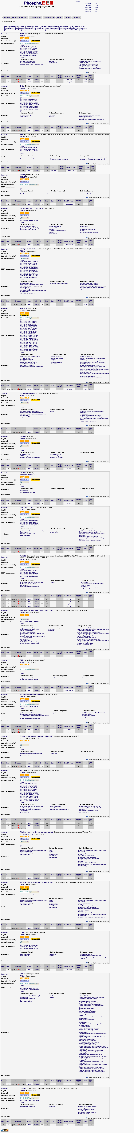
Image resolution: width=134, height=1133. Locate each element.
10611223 (36, 170)
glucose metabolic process (90, 678)
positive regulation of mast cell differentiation (92, 1046)
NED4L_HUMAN (32, 52)
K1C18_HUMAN (32, 789)
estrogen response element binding (30, 286)
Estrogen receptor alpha (56, 26)
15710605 (36, 130)
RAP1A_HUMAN (32, 785)
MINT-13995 (23, 321)
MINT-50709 (23, 264)
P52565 (22, 36)
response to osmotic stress (85, 628)
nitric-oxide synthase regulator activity (31, 284)
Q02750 (22, 560)
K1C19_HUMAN (32, 788)
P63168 (22, 210)
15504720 (36, 244)
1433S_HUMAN (33, 109)
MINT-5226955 (24, 342)
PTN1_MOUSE (33, 988)
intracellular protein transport (87, 857)
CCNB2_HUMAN (34, 341)
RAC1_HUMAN (33, 54)
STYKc (69, 552)
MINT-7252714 (24, 348)
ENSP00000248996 (26, 475)
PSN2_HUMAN (32, 321)
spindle (51, 850)
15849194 (36, 828)
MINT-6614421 (24, 273)
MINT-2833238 (24, 103)
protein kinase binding (27, 158)
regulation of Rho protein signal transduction (91, 867)
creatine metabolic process (87, 1043)
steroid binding (24, 287)
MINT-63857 (23, 49)
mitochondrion (53, 228)
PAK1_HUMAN (33, 793)
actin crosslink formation (87, 376)
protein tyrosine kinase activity (29, 586)
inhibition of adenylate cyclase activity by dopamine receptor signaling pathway (92, 367)
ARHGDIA (8, 26)
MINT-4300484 (24, 573)
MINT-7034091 (24, 150)
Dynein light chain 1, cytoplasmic (37, 26)
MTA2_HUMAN (33, 273)
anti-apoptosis (83, 62)
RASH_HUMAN (33, 797)
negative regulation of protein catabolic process (94, 369)
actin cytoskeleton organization (88, 532)
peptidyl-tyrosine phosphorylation (89, 1028)
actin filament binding (26, 365)
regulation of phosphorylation (88, 193)
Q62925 (22, 612)
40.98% (91, 79)
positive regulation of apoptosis (86, 635)
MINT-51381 (23, 334)
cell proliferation (84, 812)
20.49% (91, 732)
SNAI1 (71, 30)
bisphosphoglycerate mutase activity (31, 714)
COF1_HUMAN (33, 523)
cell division (81, 851)
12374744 (36, 304)
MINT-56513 (23, 792)
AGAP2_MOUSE (34, 990)
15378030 (36, 690)
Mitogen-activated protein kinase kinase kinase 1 (48, 28)
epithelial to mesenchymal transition (90, 955)
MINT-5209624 (24, 621)
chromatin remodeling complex (59, 283)
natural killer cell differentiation (88, 1045)
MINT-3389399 (24, 793)
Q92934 (22, 137)
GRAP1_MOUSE (34, 621)
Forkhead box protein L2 (79, 26)
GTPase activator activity (27, 62)
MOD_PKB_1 (54, 170)
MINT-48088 (23, 324)
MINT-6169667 (24, 267)
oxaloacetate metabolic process (88, 998)
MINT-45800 (23, 786)
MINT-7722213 (24, 990)
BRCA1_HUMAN (33, 262)
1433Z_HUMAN (33, 106)
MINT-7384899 (24, 945)
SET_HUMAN (33, 55)
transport (82, 230)
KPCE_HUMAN (33, 103)
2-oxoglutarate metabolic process (89, 1029)
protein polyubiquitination (84, 644)
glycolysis (85, 717)
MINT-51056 (23, 790)
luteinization (82, 1035)
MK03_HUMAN (33, 576)
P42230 (22, 976)
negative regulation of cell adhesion (90, 68)
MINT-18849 (23, 47)
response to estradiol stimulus (89, 283)
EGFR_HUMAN (33, 267)
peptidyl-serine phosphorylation (86, 637)
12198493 (36, 389)
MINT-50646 (23, 263)
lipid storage (82, 1007)
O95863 (22, 934)
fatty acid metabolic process (87, 1011)
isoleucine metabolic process (87, 1001)
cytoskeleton (53, 62)
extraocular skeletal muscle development (92, 411)
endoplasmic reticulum (56, 457)
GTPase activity (25, 454)
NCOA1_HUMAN (34, 266)
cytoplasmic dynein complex (57, 230)
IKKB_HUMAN (32, 324)
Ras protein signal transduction (90, 588)
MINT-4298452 (24, 54)
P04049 (22, 773)
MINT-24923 (23, 785)
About (76, 17)
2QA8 (85, 304)
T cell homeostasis (84, 1026)
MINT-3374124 (24, 107)
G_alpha (69, 468)
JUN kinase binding (26, 637)
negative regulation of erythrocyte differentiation (93, 1033)
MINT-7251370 (24, 346)
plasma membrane (56, 356)
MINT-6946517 (24, 797)
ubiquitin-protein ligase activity (29, 643)
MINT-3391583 (24, 572)
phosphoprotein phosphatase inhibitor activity (34, 193)
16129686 (36, 604)
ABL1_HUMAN (33, 343)
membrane (51, 630)
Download (49, 17)
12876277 (36, 599)
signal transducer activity (27, 363)
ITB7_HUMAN (33, 342)
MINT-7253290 (24, 349)
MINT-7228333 (24, 525)
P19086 (22, 438)
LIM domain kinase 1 (18, 28)
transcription (83, 226)
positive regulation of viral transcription (88, 632)
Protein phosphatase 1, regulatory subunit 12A (19, 30)
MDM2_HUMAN (33, 948)
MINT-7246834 (24, 345)
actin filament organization (86, 855)
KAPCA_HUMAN (34, 525)
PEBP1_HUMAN (34, 795)
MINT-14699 (23, 147)
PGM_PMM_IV (69, 690)
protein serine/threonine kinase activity (31, 531)
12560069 (36, 432)
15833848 (36, 969)
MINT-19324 (23, 783)
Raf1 (36, 30)
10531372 (36, 468)
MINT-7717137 (24, 152)
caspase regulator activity (28, 417)
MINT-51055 (23, 789)
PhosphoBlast (19, 17)
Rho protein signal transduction (88, 65)
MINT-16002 (23, 570)
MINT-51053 (23, 788)
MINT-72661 (23, 336)
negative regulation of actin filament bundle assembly (93, 633)
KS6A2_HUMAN (34, 105)
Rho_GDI (69, 79)
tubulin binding (24, 1108)
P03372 (22, 251)
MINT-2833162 (24, 102)
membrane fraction (55, 226)
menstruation (84, 414)
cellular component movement (88, 64)
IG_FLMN (69, 389)
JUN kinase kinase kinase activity (30, 629)
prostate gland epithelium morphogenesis (91, 1050)
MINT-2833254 (24, 520)
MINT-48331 (23, 327)
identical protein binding (27, 61)
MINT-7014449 (24, 800)
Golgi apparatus (53, 854)
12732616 (36, 1084)
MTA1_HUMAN (33, 271)
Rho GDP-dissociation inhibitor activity (31, 64)
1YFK (85, 729)
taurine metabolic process (86, 1008)
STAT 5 (76, 30)
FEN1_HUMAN (32, 49)
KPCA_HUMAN (33, 102)
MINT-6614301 (24, 270)
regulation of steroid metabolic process (90, 1054)
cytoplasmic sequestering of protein (91, 361)
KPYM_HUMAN (32, 783)
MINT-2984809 (24, 338)
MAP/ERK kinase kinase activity (29, 642)
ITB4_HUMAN (32, 334)
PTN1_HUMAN (33, 274)
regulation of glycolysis (88, 715)
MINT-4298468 (24, 55)
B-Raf (15, 26)
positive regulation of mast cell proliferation (92, 997)
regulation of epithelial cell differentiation (91, 1067)
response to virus (83, 1113)
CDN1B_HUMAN (33, 51)
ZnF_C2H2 (69, 969)
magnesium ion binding (27, 628)
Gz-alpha (8, 28)
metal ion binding (25, 115)
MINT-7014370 (24, 575)
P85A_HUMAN (33, 346)
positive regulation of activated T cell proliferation (93, 1047)
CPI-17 (23, 26)
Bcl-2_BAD (71, 170)
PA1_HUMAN (33, 277)
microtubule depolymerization (87, 1112)
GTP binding (24, 456)
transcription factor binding (28, 362)
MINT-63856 (23, 48)
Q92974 (22, 884)
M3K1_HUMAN (33, 107)
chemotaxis (84, 586)
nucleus (51, 116)
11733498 (36, 823)
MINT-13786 (23, 262)
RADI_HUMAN (32, 47)
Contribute (35, 17)
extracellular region (57, 358)
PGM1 (66, 28)
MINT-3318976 (24, 706)
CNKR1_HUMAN (33, 792)
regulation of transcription (87, 229)
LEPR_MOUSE (33, 987)
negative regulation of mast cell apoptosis (91, 1070)
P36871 (22, 662)
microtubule (52, 233)
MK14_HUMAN (33, 520)
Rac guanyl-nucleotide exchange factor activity (34, 850)
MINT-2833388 (24, 522)
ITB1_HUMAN (32, 332)
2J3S (86, 389)
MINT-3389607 (24, 795)
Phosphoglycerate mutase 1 (78, 28)
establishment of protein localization (91, 377)
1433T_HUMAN (32, 100)
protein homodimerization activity (30, 356)
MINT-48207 (23, 325)
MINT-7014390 (24, 576)
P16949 (22, 1090)
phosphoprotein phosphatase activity (31, 753)
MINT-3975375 (24, 109)
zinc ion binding (25, 289)
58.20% (91, 82)
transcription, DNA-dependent (89, 284)
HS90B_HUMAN (32, 336)
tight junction (53, 857)
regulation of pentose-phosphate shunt (93, 712)
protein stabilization (86, 356)
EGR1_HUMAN (33, 945)
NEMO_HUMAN (32, 325)
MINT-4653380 (24, 341)
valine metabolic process (86, 995)
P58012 (22, 395)
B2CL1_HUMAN (32, 147)
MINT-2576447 (24, 987)
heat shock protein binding (28, 533)
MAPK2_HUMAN (34, 522)
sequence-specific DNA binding (29, 411)
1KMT (85, 79)
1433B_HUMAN (32, 99)
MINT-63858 (23, 51)
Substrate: (4, 34)
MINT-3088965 (24, 220)
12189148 (36, 729)
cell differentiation (83, 1110)
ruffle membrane (53, 853)
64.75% (91, 304)
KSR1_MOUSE (32, 570)
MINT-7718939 (24, 948)
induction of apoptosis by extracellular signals (93, 158)
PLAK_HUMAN (32, 48)
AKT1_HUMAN (33, 800)
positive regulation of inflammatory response (92, 1068)
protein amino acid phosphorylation (89, 115)
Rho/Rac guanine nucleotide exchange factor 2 (53, 30)
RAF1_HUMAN (33, 575)
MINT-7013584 (24, 277)
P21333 (22, 311)
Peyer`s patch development (87, 1012)
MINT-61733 (23, 335)
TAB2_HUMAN (32, 329)
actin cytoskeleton (56, 362)
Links (68, 17)
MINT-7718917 (24, 947)
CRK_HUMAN (33, 350)
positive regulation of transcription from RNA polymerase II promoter (92, 1037)
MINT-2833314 (24, 105)
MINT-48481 (23, 328)
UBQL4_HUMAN (34, 1100)
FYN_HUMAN (33, 345)
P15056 (22, 88)
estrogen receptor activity (28, 293)
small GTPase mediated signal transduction (91, 119)
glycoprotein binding (26, 359)
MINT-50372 (23, 100)
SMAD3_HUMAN (33, 335)
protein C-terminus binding (28, 226)
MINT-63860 (23, 52)
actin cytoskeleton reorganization (90, 370)
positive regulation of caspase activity (91, 417)
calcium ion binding (26, 1001)
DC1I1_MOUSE (33, 220)
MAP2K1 (29, 28)
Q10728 (22, 738)
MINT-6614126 (24, 269)
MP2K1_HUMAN (34, 799)
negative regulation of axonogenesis (90, 61)
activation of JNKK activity (85, 643)
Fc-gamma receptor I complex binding (31, 366)
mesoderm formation (86, 954)
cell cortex (54, 363)
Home (6, 17)
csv (27, 38)
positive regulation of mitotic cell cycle (90, 1004)
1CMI (85, 244)
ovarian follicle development (88, 421)
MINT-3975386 (24, 796)
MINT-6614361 (24, 271)
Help (59, 17)
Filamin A (67, 26)
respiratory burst (87, 714)
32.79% (91, 244)
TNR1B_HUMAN (32, 331)
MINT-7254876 (24, 350)
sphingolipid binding (26, 630)
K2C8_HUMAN (32, 790)
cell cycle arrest (85, 585)
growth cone (54, 532)
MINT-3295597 (24, 894)
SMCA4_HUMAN (34, 269)
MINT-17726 (23, 322)
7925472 (36, 1125)
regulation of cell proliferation (87, 862)
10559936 (36, 552)
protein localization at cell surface (90, 365)
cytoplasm (52, 115)
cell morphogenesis (84, 853)
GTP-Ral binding (25, 358)
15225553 (36, 79)
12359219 (36, 204)
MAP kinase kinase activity (28, 583)
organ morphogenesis (85, 116)
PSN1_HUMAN (32, 322)
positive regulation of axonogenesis (90, 67)
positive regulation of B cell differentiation (91, 1005)
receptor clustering (85, 372)
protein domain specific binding (29, 228)
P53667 (22, 510)
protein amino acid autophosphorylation (89, 639)
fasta (22, 38)
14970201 (36, 878)
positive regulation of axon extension (90, 540)
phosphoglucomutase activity (29, 679)
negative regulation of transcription (90, 415)
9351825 (36, 601)
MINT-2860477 (24, 1100)
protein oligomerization (84, 636)
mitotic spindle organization (86, 1109)
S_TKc (69, 599)
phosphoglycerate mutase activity (30, 718)
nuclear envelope (55, 456)
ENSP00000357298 (26, 834)
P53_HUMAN (33, 947)
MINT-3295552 (24, 106)
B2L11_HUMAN (33, 150)
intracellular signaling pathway (87, 1106)
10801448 (36, 825)
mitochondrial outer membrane (59, 159)
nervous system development (87, 1108)
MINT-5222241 (24, 266)
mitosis (80, 861)
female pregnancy (84, 1022)
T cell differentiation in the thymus (89, 1042)
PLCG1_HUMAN (34, 348)
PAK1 (29, 79)
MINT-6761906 (24, 276)
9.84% (91, 729)
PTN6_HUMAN (33, 276)
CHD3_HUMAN (33, 270)
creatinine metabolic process (87, 1000)
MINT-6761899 (24, 274)
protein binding (24, 755)
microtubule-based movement (89, 232)
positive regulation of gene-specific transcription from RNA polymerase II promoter (93, 630)
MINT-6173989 (24, 523)
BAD (18, 26)
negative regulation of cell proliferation (92, 583)
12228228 (36, 656)
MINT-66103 (23, 149)
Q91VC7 (23, 177)
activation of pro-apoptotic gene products (92, 159)
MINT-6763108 (24, 988)
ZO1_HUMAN (33, 338)
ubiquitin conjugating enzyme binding (31, 412)
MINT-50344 (23, 99)
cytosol (51, 61)
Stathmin (83, 30)
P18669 (22, 697)
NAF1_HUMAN (33, 152)
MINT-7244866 (24, 343)
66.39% (91, 389)
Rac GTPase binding (26, 361)
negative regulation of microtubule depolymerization (88, 859)
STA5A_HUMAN (32, 263)
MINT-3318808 (24, 339)
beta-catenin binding (26, 283)
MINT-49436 (23, 331)
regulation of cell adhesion (86, 1039)
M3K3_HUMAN (32, 328)
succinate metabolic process (87, 1040)
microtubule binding (26, 853)
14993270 (36, 606)
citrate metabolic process (86, 1019)
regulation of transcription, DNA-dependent (92, 286)
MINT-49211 (23, 329)
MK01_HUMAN (33, 573)
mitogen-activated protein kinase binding (32, 636)
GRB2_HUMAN (33, 349)
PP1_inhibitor (69, 204)
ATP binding (24, 116)
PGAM (69, 729)
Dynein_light (69, 244)
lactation (81, 1021)
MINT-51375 (23, 332)
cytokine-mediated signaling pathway (90, 1003)
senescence (84, 582)
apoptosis (83, 228)
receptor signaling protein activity (30, 457)
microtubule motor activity (28, 229)
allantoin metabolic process (87, 1010)
